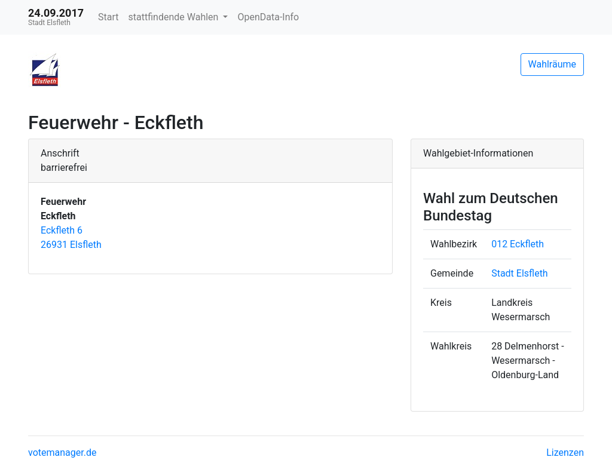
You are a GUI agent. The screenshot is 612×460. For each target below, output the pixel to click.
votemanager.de (62, 452)
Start (108, 17)
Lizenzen (565, 452)
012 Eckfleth (517, 244)
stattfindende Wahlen (174, 17)
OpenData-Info (268, 17)
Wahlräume (552, 64)
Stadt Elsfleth (519, 273)
